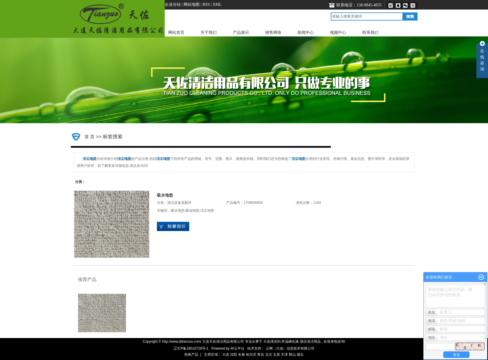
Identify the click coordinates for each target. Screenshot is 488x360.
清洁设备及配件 (179, 203)
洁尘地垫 (207, 210)
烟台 (300, 354)
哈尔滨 (251, 354)
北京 (268, 354)
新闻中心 (306, 32)
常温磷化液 (290, 341)
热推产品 (191, 354)
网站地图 (192, 4)
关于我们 (209, 32)
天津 (284, 354)
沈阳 (233, 354)
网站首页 (176, 32)
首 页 (89, 136)
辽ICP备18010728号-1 (191, 348)
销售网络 (273, 32)
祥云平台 (237, 348)
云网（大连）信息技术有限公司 (290, 348)
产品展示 (241, 32)
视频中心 (338, 32)
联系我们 (370, 32)
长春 (241, 354)
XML (217, 4)
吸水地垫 (165, 195)
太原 (276, 354)
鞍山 (292, 354)
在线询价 (173, 226)
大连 (225, 354)
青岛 (260, 354)
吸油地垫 (192, 210)
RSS (206, 4)
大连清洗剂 (272, 341)
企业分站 (173, 4)
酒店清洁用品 (310, 341)
